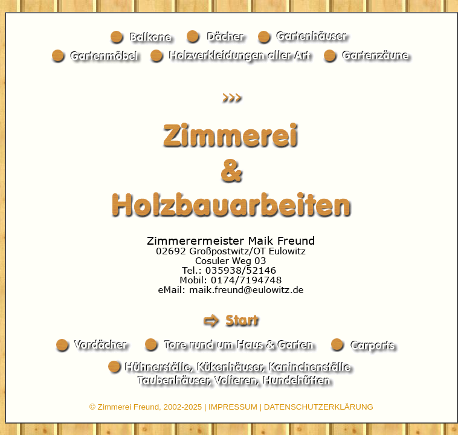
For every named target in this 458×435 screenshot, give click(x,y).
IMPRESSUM (232, 406)
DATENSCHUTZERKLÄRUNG (318, 406)
